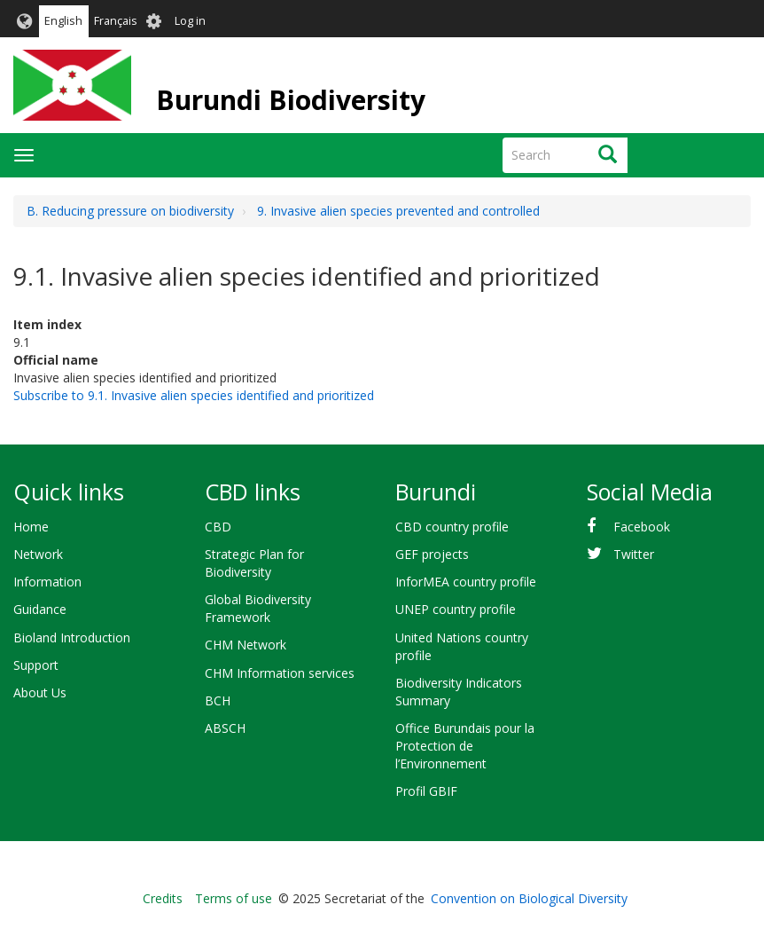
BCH (217, 700)
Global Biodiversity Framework (258, 608)
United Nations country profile (461, 646)
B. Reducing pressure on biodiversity (130, 210)
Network (38, 554)
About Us (39, 692)
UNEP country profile (455, 609)
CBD (218, 526)
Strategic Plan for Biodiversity (254, 563)
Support (35, 665)
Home (31, 526)
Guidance (39, 609)
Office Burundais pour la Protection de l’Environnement (464, 746)
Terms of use (233, 898)
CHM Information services (280, 673)
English (63, 20)
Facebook (641, 526)
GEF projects (432, 554)
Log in (190, 20)
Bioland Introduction (71, 637)
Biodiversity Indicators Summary (458, 691)
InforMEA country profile (465, 581)
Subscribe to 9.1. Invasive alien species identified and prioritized (193, 395)
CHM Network (245, 644)
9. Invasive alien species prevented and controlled (398, 210)
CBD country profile (452, 526)
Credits (163, 898)
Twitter (633, 554)
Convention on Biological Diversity (529, 898)
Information (47, 581)
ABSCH (225, 728)
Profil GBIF (426, 791)
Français (115, 20)
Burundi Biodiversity (290, 100)
